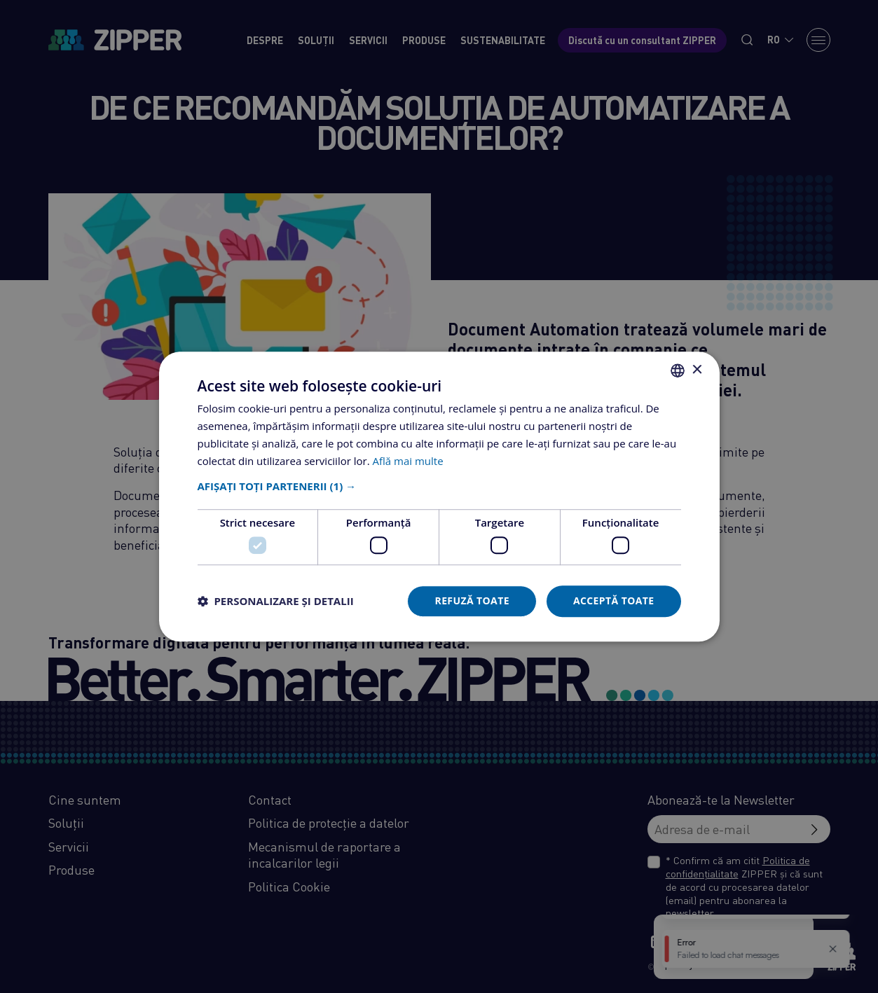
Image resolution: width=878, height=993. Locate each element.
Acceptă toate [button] (613, 600)
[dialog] (439, 496)
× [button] (697, 370)
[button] (439, 486)
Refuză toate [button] (471, 600)
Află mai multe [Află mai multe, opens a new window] (408, 461)
